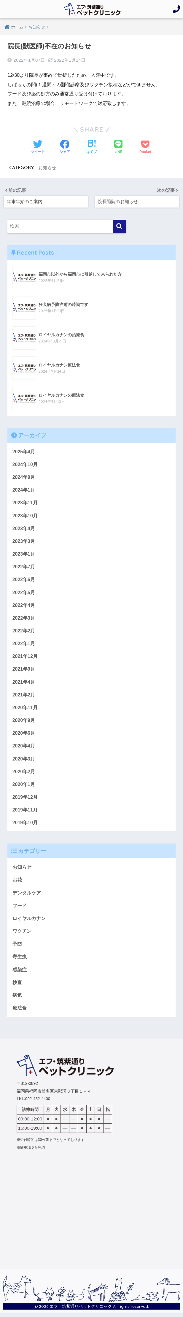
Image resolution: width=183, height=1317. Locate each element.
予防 (17, 947)
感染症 (19, 973)
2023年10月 (25, 515)
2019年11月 (25, 812)
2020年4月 (23, 748)
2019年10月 (25, 825)
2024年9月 (23, 477)
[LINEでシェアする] (118, 147)
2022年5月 (23, 593)
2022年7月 (23, 567)
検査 (17, 986)
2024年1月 (23, 489)
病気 (17, 999)
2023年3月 (23, 541)
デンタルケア (26, 896)
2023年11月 (25, 503)
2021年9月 (23, 670)
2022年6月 (23, 580)
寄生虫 (19, 960)
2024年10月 (25, 464)
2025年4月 (23, 451)
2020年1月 (23, 787)
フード (19, 909)
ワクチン (21, 934)
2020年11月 (25, 709)
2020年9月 (23, 722)
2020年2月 (23, 774)
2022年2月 (23, 631)
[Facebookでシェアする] (64, 147)
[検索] (119, 226)
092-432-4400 (38, 1103)
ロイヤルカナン (29, 921)
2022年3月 (23, 619)
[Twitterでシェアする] (38, 147)
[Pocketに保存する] (145, 147)
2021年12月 (25, 657)
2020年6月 (23, 735)
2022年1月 (23, 645)
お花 (17, 883)
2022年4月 (23, 606)
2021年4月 (23, 683)
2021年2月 (23, 696)
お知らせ (47, 167)
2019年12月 (25, 800)
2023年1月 (23, 554)
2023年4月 (23, 528)
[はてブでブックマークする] (91, 147)
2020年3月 (23, 761)
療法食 (19, 1012)
